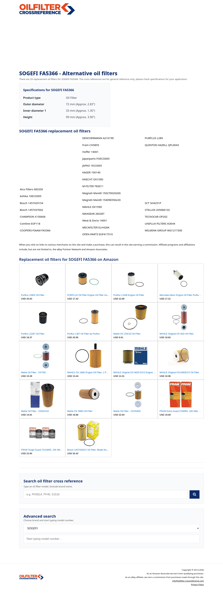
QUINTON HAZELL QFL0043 (162, 145)
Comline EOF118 (30, 223)
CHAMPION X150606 (32, 216)
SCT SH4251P (153, 203)
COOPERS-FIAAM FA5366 (35, 230)
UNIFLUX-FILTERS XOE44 (160, 223)
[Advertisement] (111, 42)
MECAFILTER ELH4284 (95, 227)
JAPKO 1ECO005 (92, 165)
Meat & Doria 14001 (94, 220)
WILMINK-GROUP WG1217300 (163, 230)
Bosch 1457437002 (31, 210)
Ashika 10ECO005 (30, 196)
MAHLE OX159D (92, 207)
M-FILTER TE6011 (92, 186)
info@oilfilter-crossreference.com (188, 580)
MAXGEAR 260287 (93, 213)
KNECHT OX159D (92, 179)
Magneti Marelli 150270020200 (101, 193)
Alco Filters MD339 (31, 189)
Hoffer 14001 (90, 151)
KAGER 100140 (91, 172)
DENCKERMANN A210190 (98, 138)
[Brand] (111, 528)
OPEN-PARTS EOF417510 (97, 234)
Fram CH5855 (90, 145)
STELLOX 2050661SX (157, 210)
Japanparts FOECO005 (95, 158)
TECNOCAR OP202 (156, 216)
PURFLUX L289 (154, 138)
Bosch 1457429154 (31, 203)
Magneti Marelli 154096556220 (101, 200)
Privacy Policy (197, 584)
